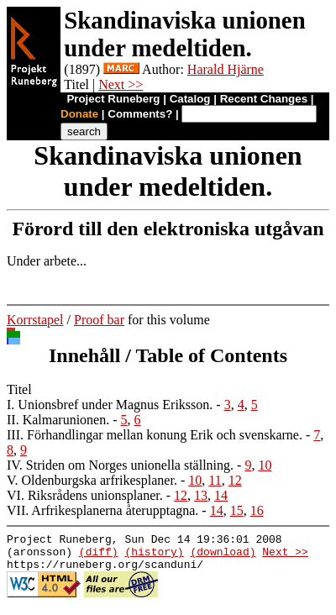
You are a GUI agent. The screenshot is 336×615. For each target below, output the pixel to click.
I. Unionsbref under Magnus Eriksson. (110, 404)
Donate (79, 114)
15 (237, 510)
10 (264, 465)
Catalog (190, 98)
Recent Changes (263, 98)
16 (257, 510)
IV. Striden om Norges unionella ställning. (120, 465)
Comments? (140, 114)
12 (235, 480)
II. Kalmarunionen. (58, 420)
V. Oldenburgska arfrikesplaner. (92, 480)
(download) (222, 556)
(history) (153, 556)
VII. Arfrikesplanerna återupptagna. (102, 510)
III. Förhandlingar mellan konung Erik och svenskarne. (154, 435)
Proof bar (99, 320)
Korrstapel (35, 320)
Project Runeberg (113, 98)
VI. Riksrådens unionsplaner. (85, 495)
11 (214, 480)
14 (221, 495)
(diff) (98, 556)
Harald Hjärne (225, 69)
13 (200, 495)
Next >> (120, 84)
